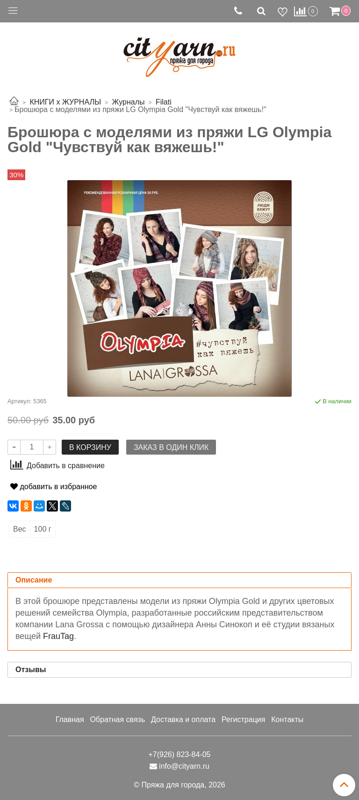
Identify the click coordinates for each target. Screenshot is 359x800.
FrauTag (58, 636)
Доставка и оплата (183, 719)
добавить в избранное (53, 487)
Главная (70, 719)
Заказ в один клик (171, 447)
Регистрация (244, 719)
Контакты (287, 719)
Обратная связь (117, 719)
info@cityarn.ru (184, 766)
